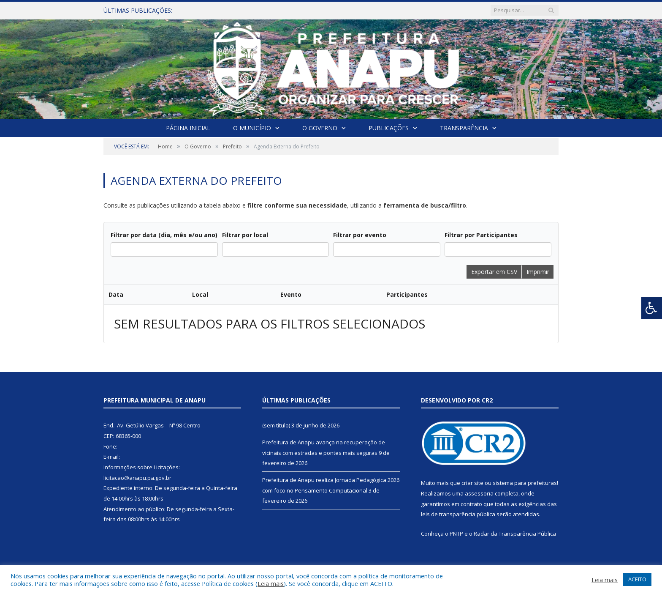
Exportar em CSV (494, 272)
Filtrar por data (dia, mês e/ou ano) (164, 235)
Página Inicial (188, 128)
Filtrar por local (245, 235)
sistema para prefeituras (525, 483)
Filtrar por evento (359, 235)
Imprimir (537, 272)
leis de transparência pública (458, 514)
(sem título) (276, 425)
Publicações (389, 128)
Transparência (464, 128)
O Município (252, 128)
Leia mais (271, 583)
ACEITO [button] (637, 579)
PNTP (456, 533)
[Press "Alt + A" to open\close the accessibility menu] (651, 308)
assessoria (479, 493)
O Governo (319, 128)
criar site (472, 483)
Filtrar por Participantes (481, 235)
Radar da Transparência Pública (515, 533)
